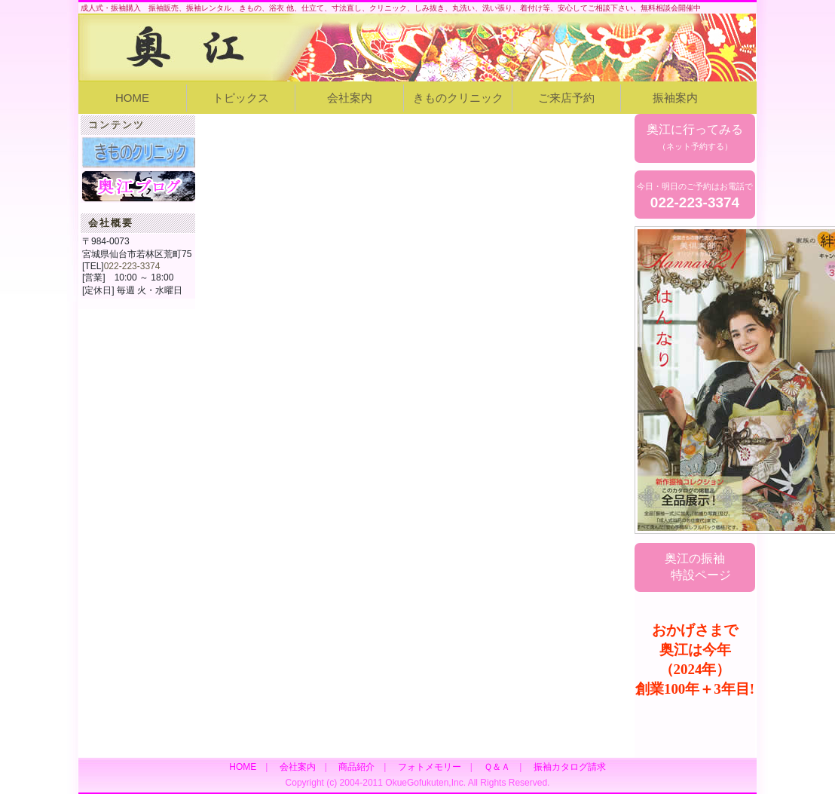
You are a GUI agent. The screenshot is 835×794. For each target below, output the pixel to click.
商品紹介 (356, 767)
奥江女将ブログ (138, 186)
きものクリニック (458, 97)
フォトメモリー (429, 767)
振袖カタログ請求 (570, 767)
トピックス (241, 97)
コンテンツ (116, 124)
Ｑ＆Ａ (497, 767)
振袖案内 (675, 97)
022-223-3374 (132, 266)
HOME (132, 97)
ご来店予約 (566, 97)
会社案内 (349, 97)
